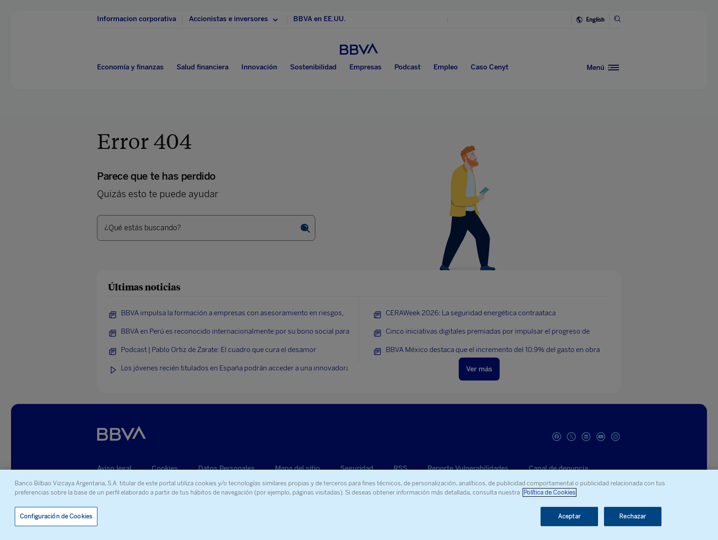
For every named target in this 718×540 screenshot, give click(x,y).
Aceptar (569, 516)
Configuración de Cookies (56, 516)
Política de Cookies (550, 492)
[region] (359, 505)
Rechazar (632, 516)
